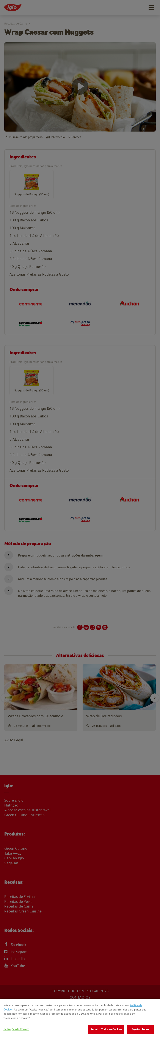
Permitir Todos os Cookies (106, 1029)
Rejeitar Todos (140, 1029)
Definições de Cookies (16, 1029)
